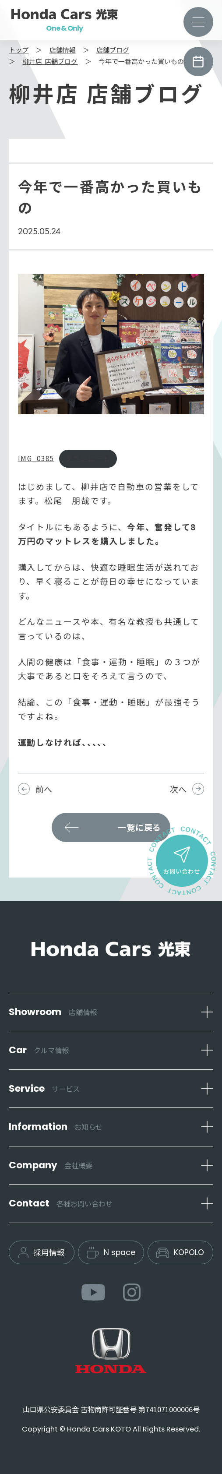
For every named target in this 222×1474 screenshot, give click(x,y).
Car (39, 1050)
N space (111, 1253)
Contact (61, 1203)
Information (55, 1126)
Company (50, 1165)
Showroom (53, 1012)
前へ (43, 789)
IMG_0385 (36, 458)
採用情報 (41, 1252)
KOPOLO (180, 1252)
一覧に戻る (140, 827)
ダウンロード (88, 458)
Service (44, 1088)
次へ (178, 789)
